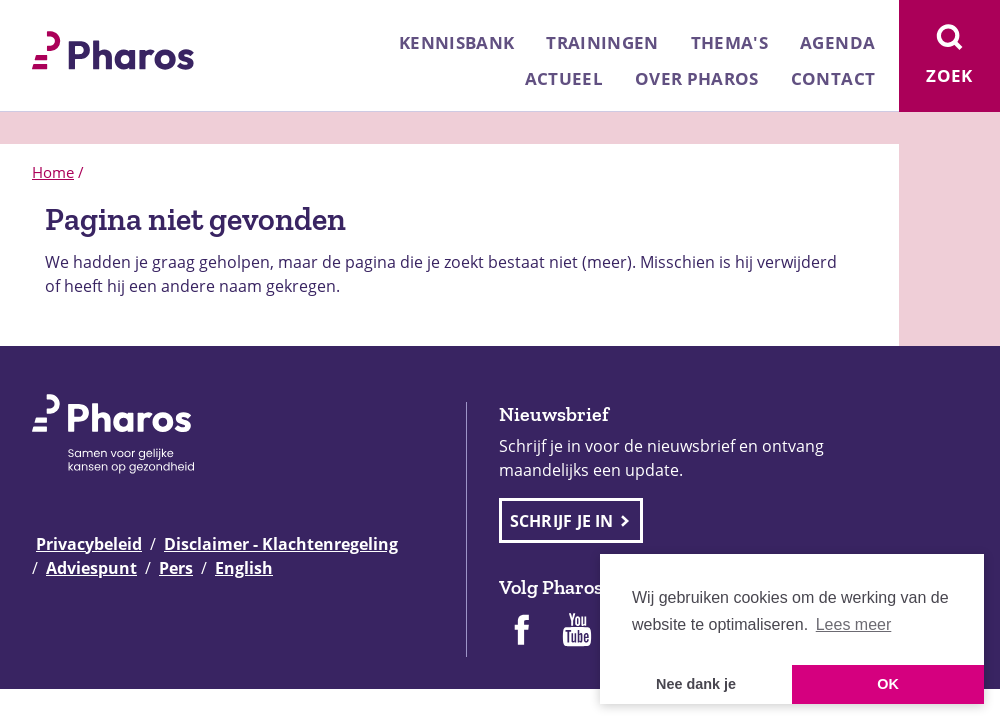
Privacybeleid (89, 544)
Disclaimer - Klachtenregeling (281, 544)
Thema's (729, 42)
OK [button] (888, 684)
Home (53, 172)
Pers (176, 568)
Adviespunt (91, 568)
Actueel (564, 78)
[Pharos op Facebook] (521, 632)
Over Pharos (697, 78)
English (244, 568)
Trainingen (602, 42)
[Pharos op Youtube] (577, 632)
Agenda (837, 42)
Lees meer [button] (854, 624)
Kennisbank (456, 42)
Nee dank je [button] (696, 684)
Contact (833, 78)
